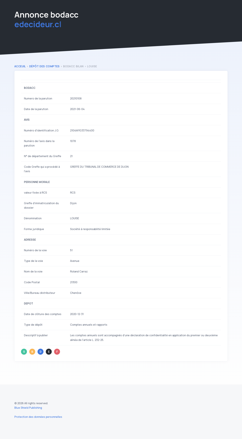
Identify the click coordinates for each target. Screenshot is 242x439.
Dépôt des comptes (44, 66)
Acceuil (20, 66)
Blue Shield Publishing (28, 408)
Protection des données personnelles (38, 417)
